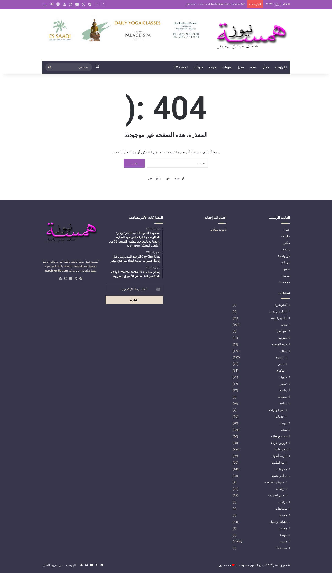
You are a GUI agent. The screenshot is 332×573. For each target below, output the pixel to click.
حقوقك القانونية (274, 482)
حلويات (285, 236)
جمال (265, 67)
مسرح (283, 515)
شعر (281, 364)
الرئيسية (281, 67)
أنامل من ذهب (278, 311)
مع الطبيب (277, 462)
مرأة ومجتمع (279, 475)
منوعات (227, 67)
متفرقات (282, 469)
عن (168, 178)
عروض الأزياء (279, 443)
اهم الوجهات (276, 410)
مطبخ (241, 67)
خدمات (279, 416)
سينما (284, 423)
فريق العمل (154, 178)
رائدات (280, 489)
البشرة (280, 357)
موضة (212, 67)
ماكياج (280, 370)
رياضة (286, 249)
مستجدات (281, 508)
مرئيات (285, 262)
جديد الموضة (279, 344)
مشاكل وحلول (278, 521)
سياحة (283, 403)
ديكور (286, 242)
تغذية (284, 324)
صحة (253, 67)
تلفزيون (282, 337)
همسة (283, 541)
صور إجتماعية (275, 495)
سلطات (282, 397)
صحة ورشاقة (279, 436)
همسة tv (181, 67)
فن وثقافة (284, 256)
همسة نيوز (225, 565)
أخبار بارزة (281, 305)
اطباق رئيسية (279, 318)
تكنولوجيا (282, 331)
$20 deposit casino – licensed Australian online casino (211, 4)
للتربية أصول (279, 456)
